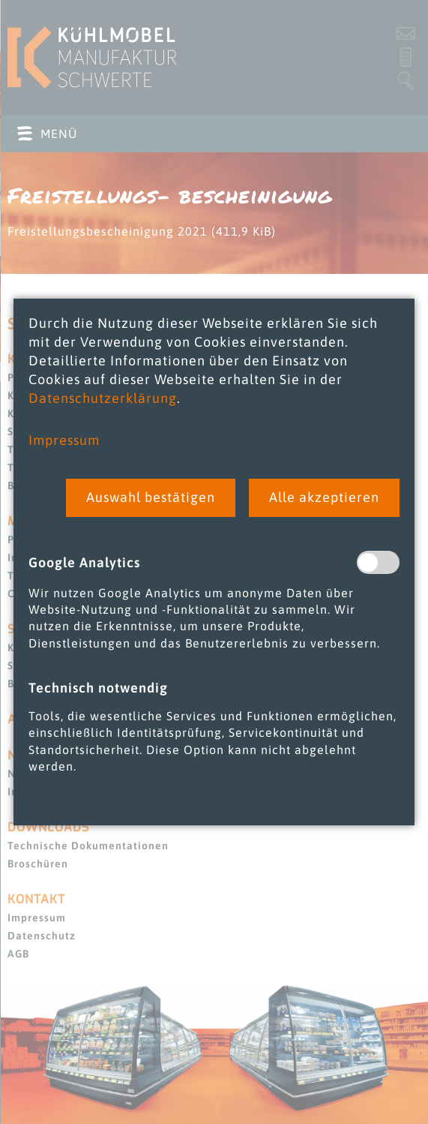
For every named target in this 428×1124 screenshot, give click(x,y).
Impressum (64, 440)
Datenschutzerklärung (102, 398)
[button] (150, 498)
